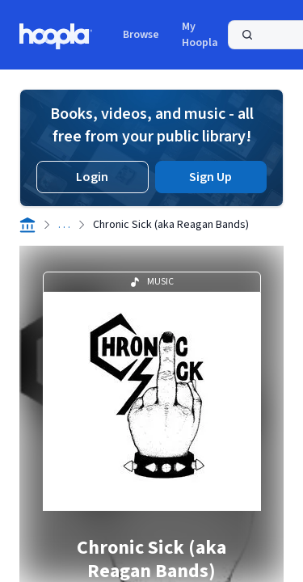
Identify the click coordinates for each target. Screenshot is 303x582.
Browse (141, 35)
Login (92, 177)
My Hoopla (200, 35)
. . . (64, 225)
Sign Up (210, 177)
